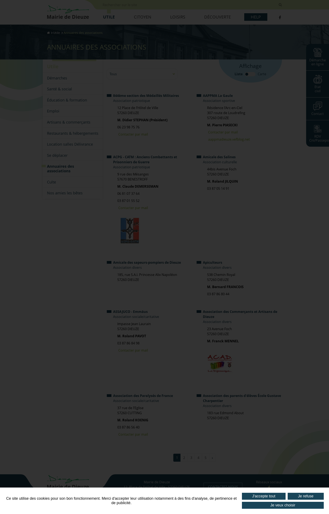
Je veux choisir (282, 505)
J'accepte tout (263, 496)
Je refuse (305, 496)
